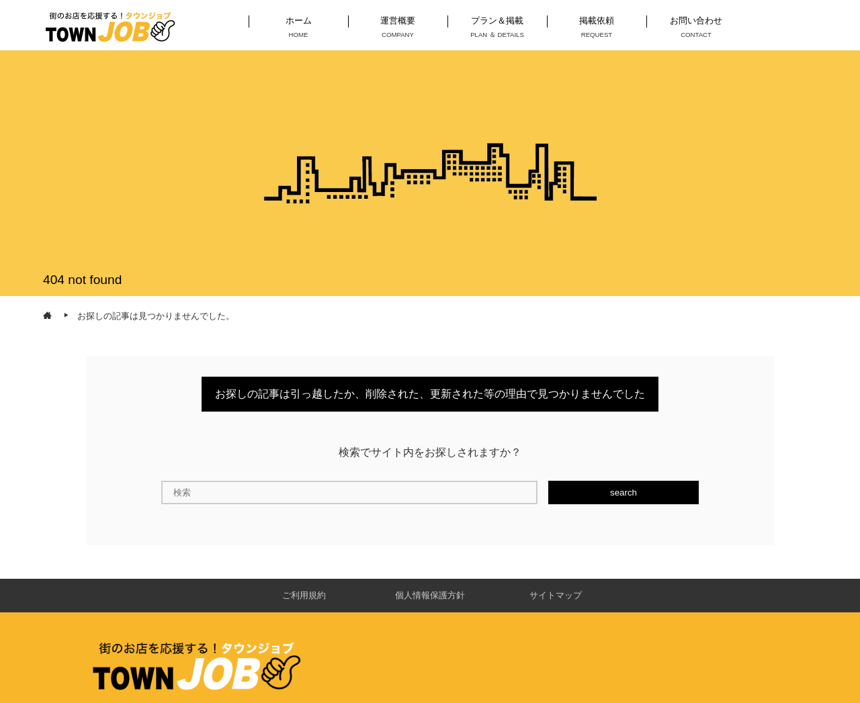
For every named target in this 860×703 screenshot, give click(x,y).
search (623, 492)
